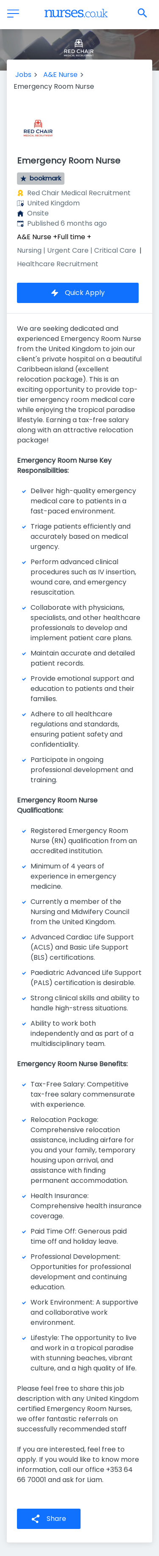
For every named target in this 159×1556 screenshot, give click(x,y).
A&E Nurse (60, 74)
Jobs (23, 74)
